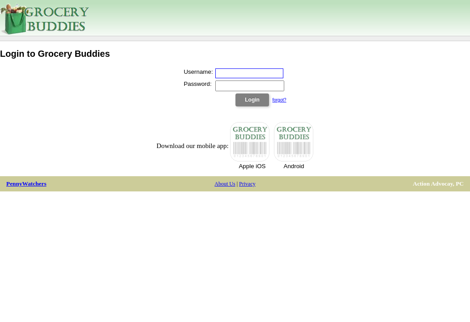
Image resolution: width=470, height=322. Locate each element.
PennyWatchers (26, 183)
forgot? (279, 99)
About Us (224, 184)
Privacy (247, 184)
